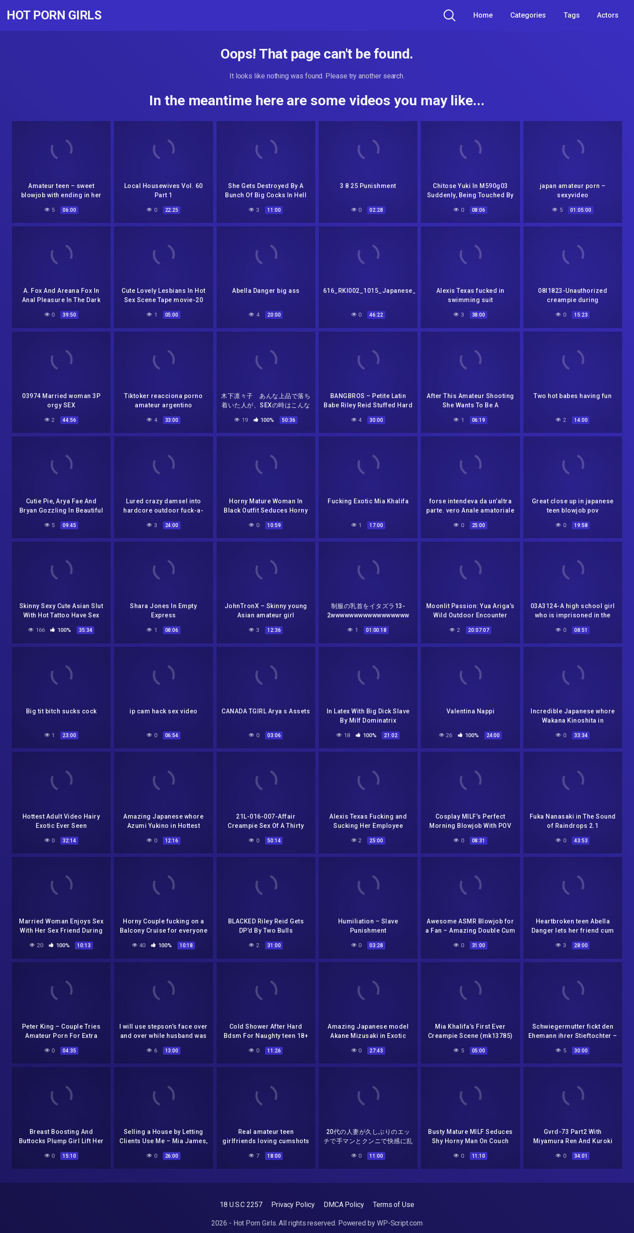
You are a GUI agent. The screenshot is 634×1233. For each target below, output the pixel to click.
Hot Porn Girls (54, 15)
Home (483, 15)
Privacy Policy (293, 1204)
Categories (528, 15)
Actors (608, 15)
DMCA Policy (344, 1204)
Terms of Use (393, 1204)
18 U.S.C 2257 (241, 1204)
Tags (572, 15)
